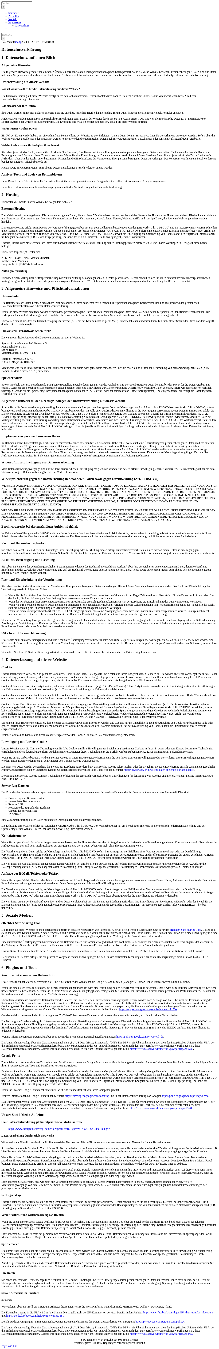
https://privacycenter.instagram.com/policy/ (159, 1321)
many (18, 41)
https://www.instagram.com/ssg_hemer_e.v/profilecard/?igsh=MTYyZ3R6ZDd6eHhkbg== (59, 1128)
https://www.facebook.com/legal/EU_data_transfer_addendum (178, 1312)
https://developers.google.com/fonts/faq (87, 1095)
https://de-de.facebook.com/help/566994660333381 (35, 1315)
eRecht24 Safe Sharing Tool (185, 929)
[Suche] (3, 7)
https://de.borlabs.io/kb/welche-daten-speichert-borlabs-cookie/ (159, 769)
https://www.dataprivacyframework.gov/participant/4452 (161, 1333)
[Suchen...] (16, 3)
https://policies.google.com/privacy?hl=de (139, 1036)
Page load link (9, 1345)
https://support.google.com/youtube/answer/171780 (148, 1009)
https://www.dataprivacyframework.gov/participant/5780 (161, 1048)
